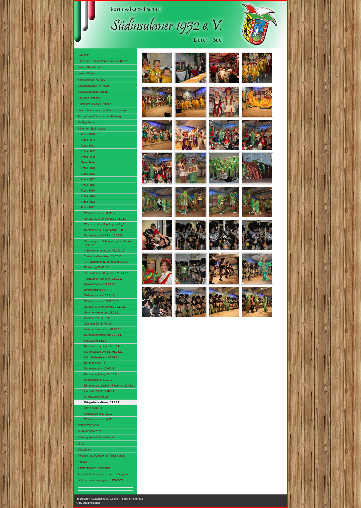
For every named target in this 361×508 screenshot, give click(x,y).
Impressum (83, 498)
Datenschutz (100, 498)
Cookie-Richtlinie (120, 498)
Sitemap (138, 498)
